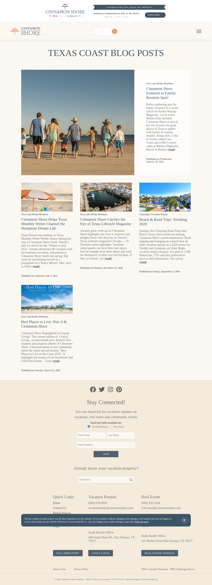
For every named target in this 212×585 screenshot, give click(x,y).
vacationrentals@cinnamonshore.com (110, 508)
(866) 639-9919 (97, 503)
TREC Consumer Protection (154, 569)
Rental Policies (62, 513)
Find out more (141, 521)
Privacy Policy (81, 569)
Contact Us (59, 508)
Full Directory (67, 553)
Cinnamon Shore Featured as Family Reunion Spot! (161, 93)
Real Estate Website (160, 553)
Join (106, 454)
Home (56, 503)
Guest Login (101, 553)
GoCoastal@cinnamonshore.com (161, 508)
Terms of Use (59, 569)
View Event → (155, 15)
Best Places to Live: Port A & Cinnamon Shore (44, 324)
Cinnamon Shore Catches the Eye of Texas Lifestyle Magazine (105, 221)
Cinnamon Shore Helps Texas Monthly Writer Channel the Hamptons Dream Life (44, 223)
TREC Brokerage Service (182, 569)
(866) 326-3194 (150, 503)
